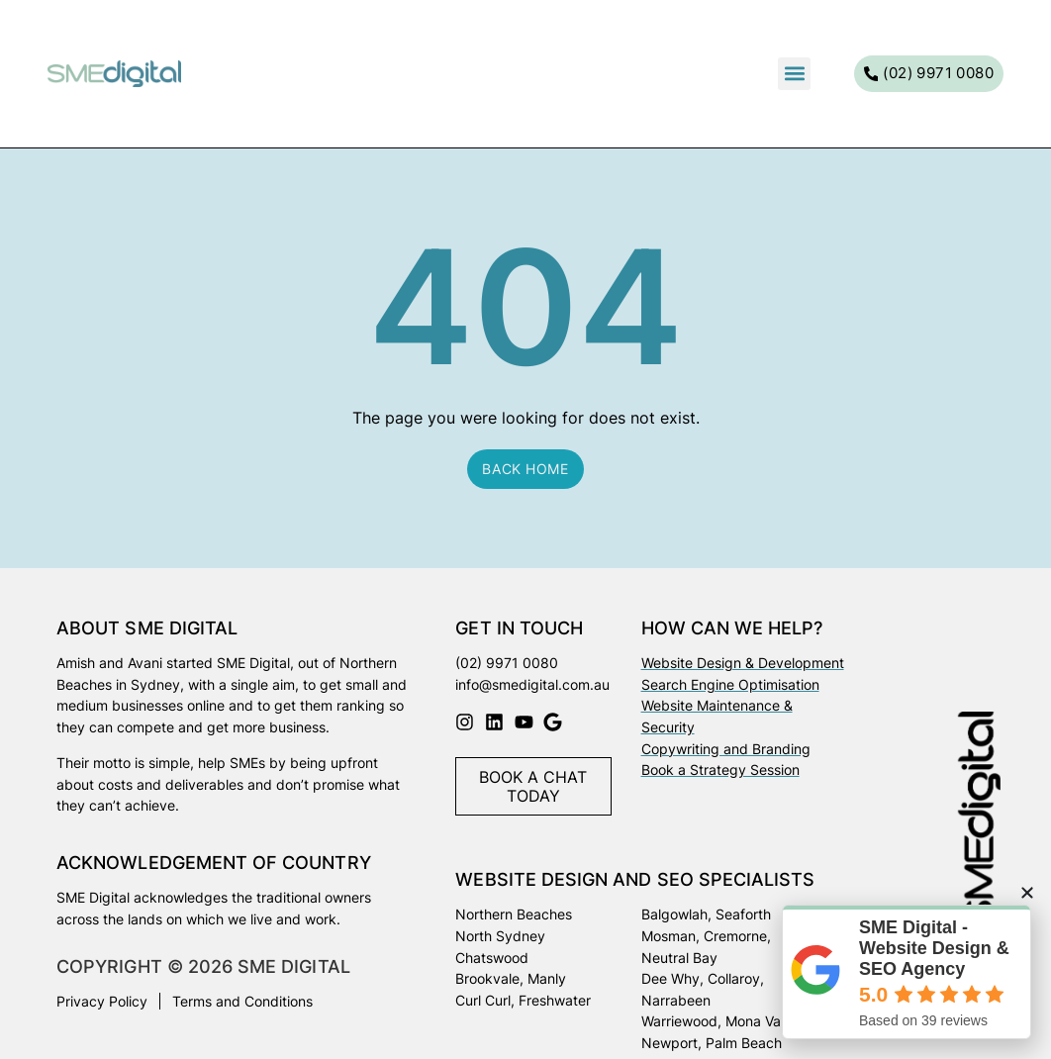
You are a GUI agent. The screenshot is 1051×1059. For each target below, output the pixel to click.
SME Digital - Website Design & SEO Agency (934, 948)
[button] (794, 73)
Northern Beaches (513, 914)
